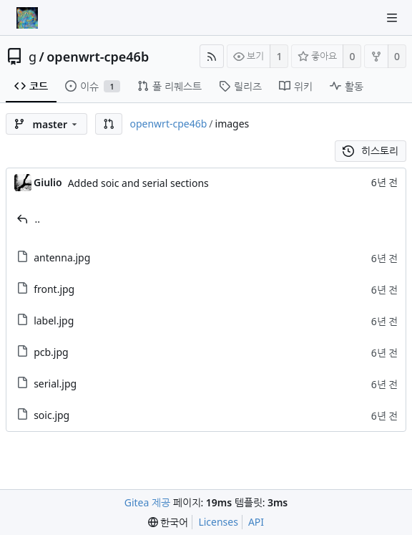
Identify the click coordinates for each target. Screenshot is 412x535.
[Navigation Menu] (392, 18)
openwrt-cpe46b (97, 56)
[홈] (27, 18)
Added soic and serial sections (138, 183)
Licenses (218, 522)
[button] (108, 124)
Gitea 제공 (147, 502)
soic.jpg (51, 415)
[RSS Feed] (212, 56)
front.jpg (54, 289)
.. (38, 219)
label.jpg (54, 320)
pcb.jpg (51, 352)
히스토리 (371, 151)
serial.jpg (55, 383)
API (256, 522)
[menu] (168, 522)
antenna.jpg (62, 257)
